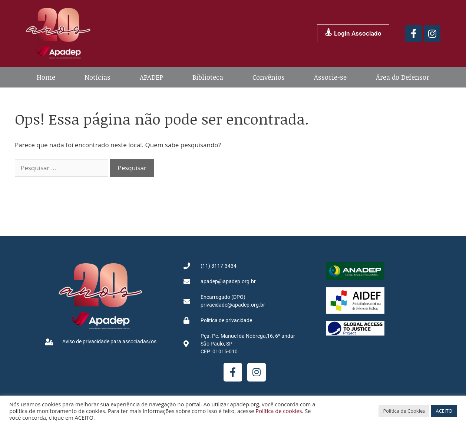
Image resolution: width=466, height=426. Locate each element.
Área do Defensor (402, 77)
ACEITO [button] (444, 410)
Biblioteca (207, 77)
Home (46, 77)
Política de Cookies (404, 410)
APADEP (151, 77)
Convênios (268, 77)
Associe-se (330, 77)
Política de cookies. (279, 411)
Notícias (97, 77)
